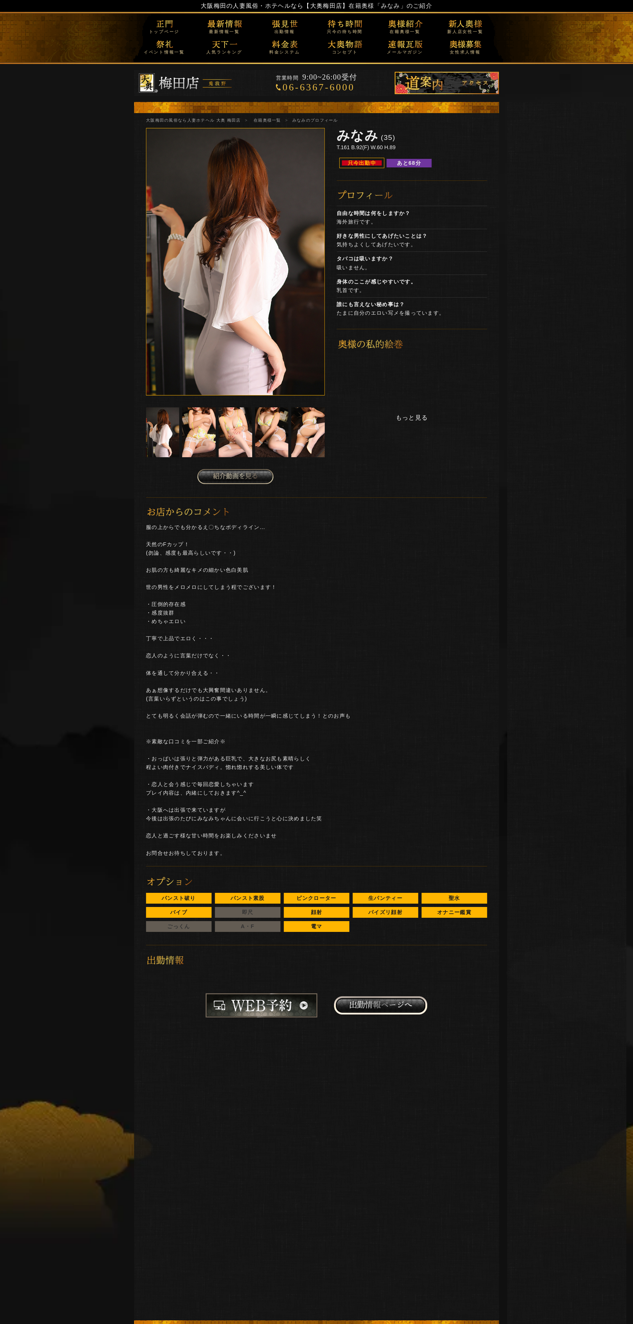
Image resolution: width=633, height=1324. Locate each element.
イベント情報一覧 (164, 52)
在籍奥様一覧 (404, 31)
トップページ (164, 31)
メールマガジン (405, 52)
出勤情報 (284, 31)
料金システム (284, 52)
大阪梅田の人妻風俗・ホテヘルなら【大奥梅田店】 (275, 6)
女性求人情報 (465, 52)
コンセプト (345, 52)
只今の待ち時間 (345, 31)
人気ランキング (224, 52)
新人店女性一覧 (465, 31)
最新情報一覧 (224, 31)
